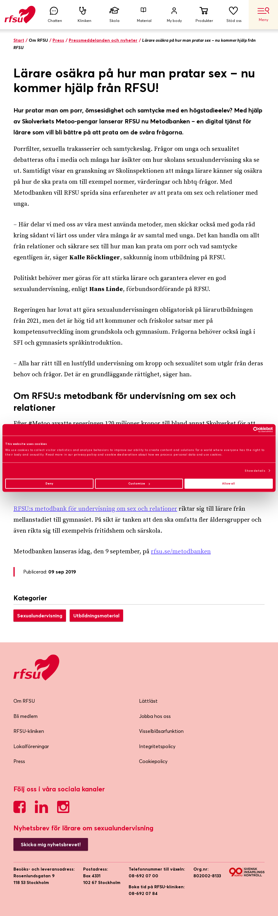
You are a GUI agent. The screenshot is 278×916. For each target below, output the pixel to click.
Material (144, 15)
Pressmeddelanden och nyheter (103, 40)
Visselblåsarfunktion (161, 731)
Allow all (228, 483)
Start (18, 40)
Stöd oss (234, 15)
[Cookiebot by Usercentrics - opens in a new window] (246, 430)
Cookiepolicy (153, 761)
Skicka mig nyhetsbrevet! (51, 844)
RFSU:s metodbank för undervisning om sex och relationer (95, 509)
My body (174, 15)
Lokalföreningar (31, 746)
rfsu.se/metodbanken (181, 552)
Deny (49, 483)
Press (58, 40)
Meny (263, 14)
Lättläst (148, 701)
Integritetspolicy (157, 746)
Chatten (54, 15)
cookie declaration (121, 454)
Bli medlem (25, 716)
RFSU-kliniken (28, 731)
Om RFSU (24, 701)
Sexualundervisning (39, 615)
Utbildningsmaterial (96, 615)
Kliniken (84, 15)
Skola (114, 15)
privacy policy (85, 454)
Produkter (204, 15)
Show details (255, 470)
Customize (139, 483)
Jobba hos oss (155, 716)
